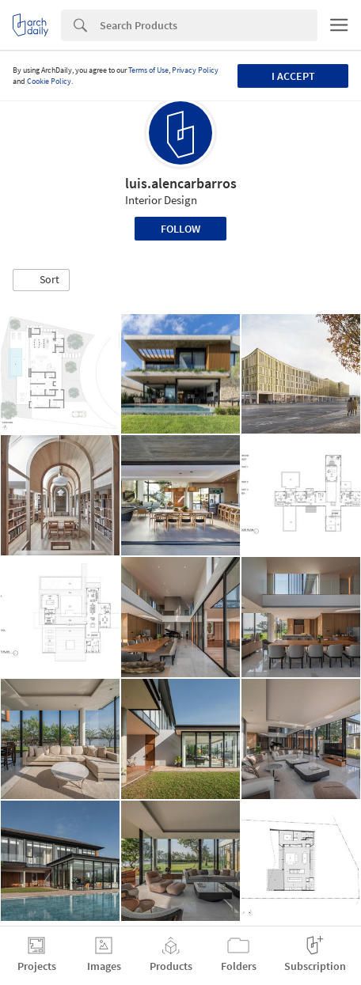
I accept (293, 76)
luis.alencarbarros (181, 183)
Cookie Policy (49, 81)
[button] (41, 280)
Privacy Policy (195, 70)
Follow (180, 229)
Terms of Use (148, 70)
